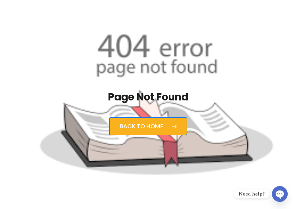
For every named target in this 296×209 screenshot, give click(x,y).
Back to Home (148, 126)
